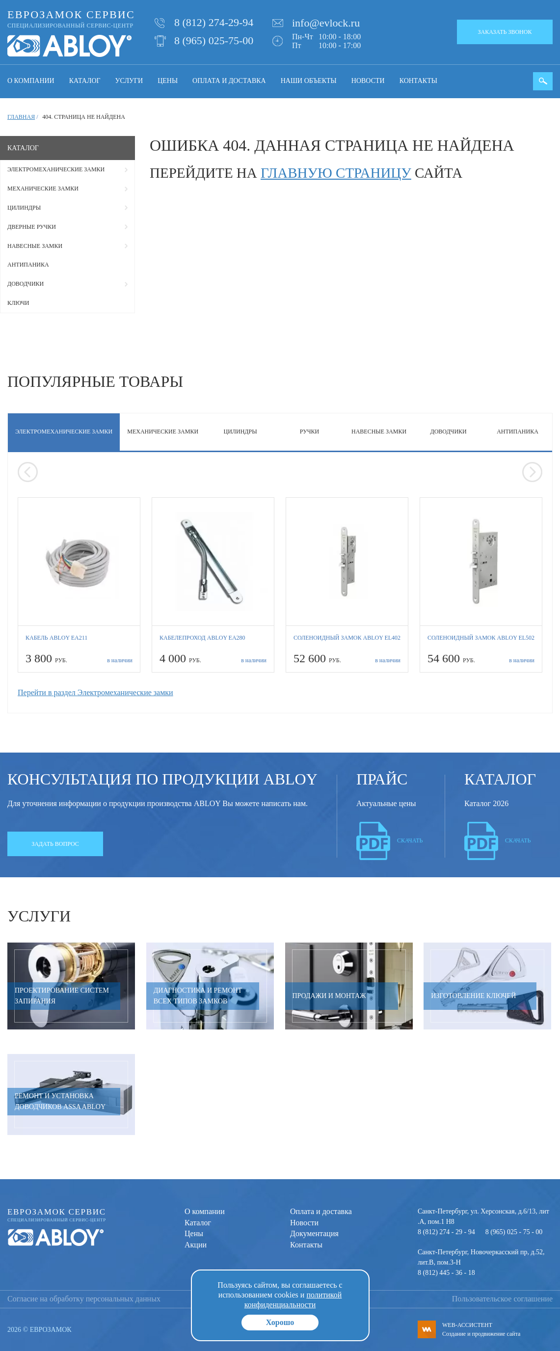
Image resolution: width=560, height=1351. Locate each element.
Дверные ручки (31, 226)
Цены (168, 80)
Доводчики (25, 283)
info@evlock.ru (326, 23)
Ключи (18, 302)
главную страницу (336, 173)
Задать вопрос (55, 843)
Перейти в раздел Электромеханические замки (95, 692)
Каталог (85, 80)
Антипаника (28, 264)
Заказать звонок (505, 31)
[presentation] (28, 472)
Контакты (418, 80)
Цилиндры (24, 207)
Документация (314, 1233)
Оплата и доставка (229, 80)
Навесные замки (34, 246)
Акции (196, 1245)
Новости (368, 80)
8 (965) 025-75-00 (213, 40)
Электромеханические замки (56, 169)
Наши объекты (309, 80)
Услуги (129, 80)
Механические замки (43, 188)
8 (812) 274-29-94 (213, 22)
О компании (30, 80)
